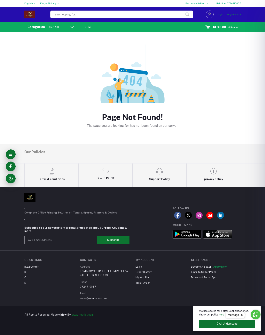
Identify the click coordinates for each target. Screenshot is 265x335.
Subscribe (113, 239)
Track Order (143, 282)
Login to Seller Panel (203, 272)
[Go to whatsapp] (256, 314)
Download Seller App (203, 277)
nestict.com (86, 314)
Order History (144, 272)
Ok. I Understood (227, 323)
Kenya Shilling (48, 3)
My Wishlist (142, 277)
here (221, 314)
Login (220, 14)
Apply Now (220, 266)
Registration (234, 14)
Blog (88, 27)
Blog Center (31, 266)
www (75, 314)
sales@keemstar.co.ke (93, 298)
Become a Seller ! (195, 3)
